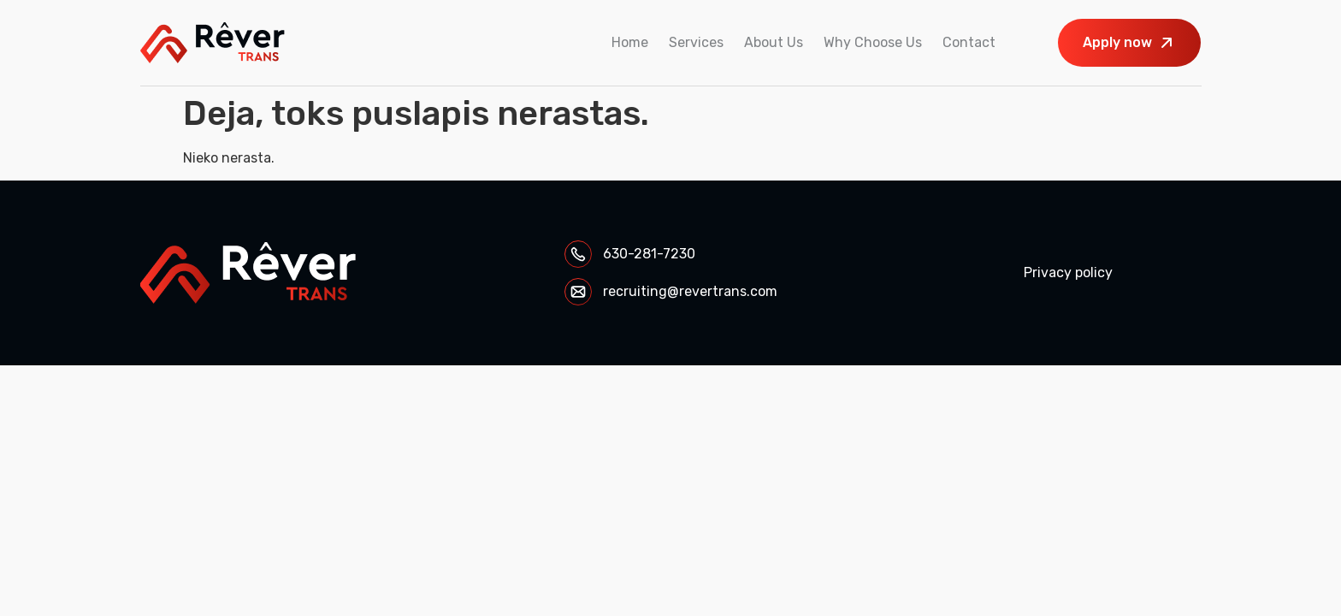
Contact (968, 42)
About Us (773, 42)
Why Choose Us (873, 42)
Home (629, 42)
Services (696, 42)
